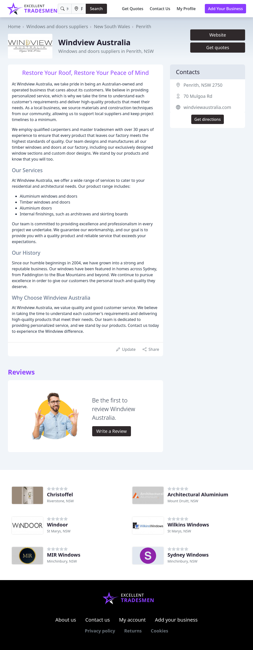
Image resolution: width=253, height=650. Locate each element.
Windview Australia (94, 42)
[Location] (78, 9)
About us (65, 619)
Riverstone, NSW (60, 501)
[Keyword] (65, 9)
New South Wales (112, 26)
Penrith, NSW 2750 (203, 85)
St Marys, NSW (58, 531)
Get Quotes (133, 8)
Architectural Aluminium (198, 494)
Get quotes (217, 47)
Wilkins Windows (188, 524)
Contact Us (160, 8)
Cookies (159, 631)
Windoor (57, 524)
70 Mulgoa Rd (198, 96)
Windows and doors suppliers (57, 26)
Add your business (176, 619)
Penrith (143, 26)
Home (14, 26)
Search (96, 8)
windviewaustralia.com (207, 107)
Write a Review (111, 431)
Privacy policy (100, 631)
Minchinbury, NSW (62, 561)
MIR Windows (63, 554)
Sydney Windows (188, 554)
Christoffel (60, 494)
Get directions (207, 119)
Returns (133, 631)
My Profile (186, 8)
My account (132, 619)
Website (217, 35)
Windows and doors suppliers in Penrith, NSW (106, 51)
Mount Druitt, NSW (183, 501)
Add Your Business (225, 8)
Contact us (97, 619)
